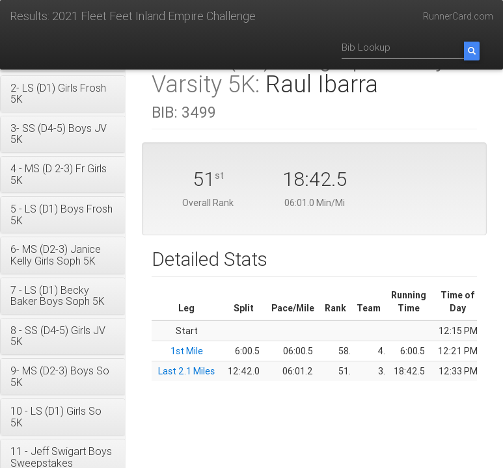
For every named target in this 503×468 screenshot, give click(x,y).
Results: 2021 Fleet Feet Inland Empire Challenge (133, 15)
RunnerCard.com (458, 16)
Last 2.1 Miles (186, 371)
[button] (63, 94)
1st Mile (186, 351)
